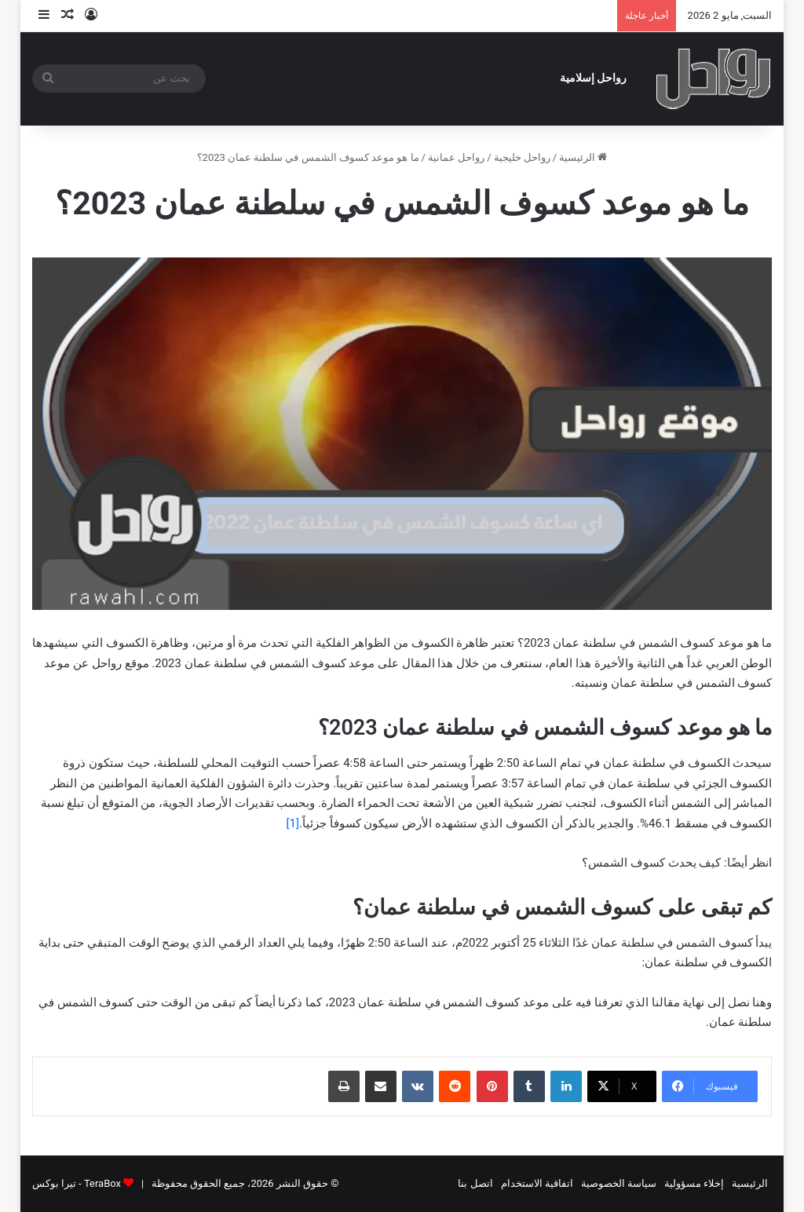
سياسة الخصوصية (618, 1183)
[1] (292, 823)
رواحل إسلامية (593, 78)
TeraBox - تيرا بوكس (76, 1183)
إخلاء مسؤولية (694, 1183)
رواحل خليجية (522, 157)
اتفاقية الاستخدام (537, 1183)
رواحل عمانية (456, 157)
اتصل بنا (475, 1183)
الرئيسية (583, 157)
